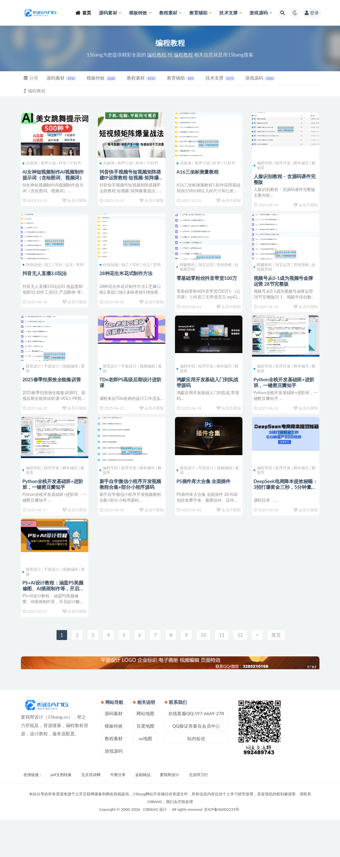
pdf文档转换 (61, 811)
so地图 (145, 775)
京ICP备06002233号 (221, 846)
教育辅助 (181, 78)
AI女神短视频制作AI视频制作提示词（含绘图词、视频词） (52, 177)
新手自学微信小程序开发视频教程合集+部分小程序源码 (131, 506)
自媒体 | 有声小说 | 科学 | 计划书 (53, 162)
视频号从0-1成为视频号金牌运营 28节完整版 (285, 287)
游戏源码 (260, 78)
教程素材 (141, 78)
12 (240, 672)
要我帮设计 (169, 811)
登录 (312, 12)
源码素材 (61, 78)
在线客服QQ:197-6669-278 (196, 750)
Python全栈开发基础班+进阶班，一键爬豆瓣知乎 (285, 397)
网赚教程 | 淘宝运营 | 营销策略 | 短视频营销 (206, 273)
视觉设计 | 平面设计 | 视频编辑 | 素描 (53, 382)
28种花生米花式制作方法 (127, 285)
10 (203, 672)
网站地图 (145, 750)
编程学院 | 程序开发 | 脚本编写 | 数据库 (284, 164)
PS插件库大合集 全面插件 (205, 503)
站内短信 (196, 775)
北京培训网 (90, 811)
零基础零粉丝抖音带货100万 (208, 285)
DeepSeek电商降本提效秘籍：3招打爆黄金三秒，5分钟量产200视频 (284, 508)
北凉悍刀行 (198, 811)
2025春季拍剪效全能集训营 (53, 394)
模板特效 (101, 78)
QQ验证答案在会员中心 (196, 763)
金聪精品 (143, 811)
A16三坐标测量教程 (199, 171)
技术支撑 (220, 78)
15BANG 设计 (155, 846)
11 (221, 672)
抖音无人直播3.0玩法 (46, 285)
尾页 (276, 672)
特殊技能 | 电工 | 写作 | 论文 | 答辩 (53, 273)
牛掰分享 (118, 811)
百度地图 (145, 763)
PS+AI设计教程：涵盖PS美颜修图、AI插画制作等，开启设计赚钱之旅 (52, 617)
